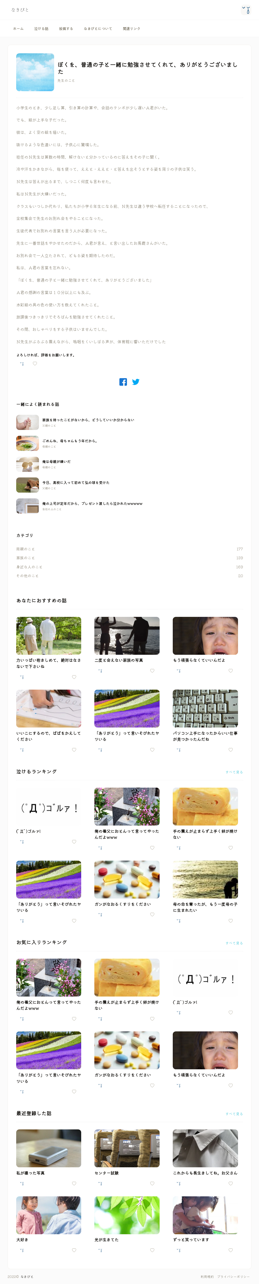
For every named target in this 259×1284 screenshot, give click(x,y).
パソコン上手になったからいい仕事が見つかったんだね (205, 736)
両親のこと (25, 548)
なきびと (27, 1276)
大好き (22, 1240)
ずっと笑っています (191, 1240)
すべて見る (234, 771)
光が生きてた (106, 1240)
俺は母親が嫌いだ (56, 461)
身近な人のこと (29, 566)
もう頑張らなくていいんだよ (199, 660)
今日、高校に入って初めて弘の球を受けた (76, 482)
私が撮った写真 (30, 1173)
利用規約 (207, 1276)
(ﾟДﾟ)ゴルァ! (28, 831)
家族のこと (25, 557)
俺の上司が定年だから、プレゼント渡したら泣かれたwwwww (92, 503)
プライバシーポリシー (233, 1276)
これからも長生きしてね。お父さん (205, 1173)
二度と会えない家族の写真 (118, 660)
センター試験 (106, 1173)
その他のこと (27, 575)
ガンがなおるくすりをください (122, 904)
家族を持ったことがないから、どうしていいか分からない (88, 419)
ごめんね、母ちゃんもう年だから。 (70, 440)
